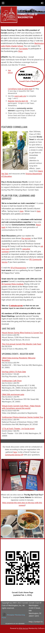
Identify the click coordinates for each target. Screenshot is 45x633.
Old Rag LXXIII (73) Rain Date (14, 371)
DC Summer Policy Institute (13, 284)
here (21, 211)
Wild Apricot (23, 628)
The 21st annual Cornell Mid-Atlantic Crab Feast (21, 344)
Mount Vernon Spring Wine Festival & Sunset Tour (22, 332)
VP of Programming (18, 267)
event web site (20, 96)
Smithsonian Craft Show (12, 380)
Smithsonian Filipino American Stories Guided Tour (22, 417)
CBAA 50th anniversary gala (13, 394)
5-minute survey (16, 305)
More (20, 51)
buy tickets (23, 48)
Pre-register (26, 238)
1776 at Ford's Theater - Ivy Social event (18, 428)
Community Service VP (14, 454)
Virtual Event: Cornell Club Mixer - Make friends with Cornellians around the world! (21, 407)
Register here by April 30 (18, 101)
